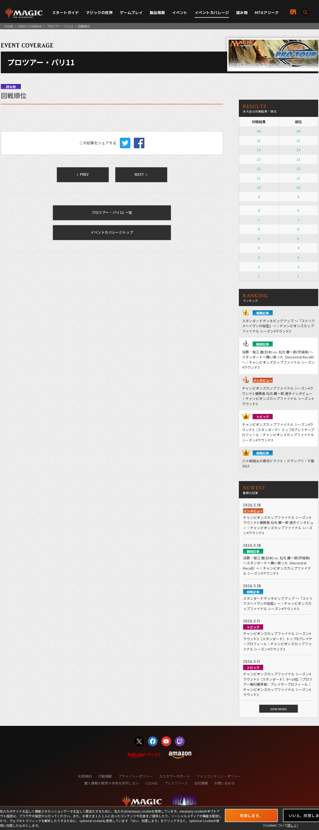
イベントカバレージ (212, 12)
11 (259, 178)
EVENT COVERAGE (30, 26)
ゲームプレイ (131, 12)
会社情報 (201, 783)
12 (259, 168)
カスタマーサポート (174, 776)
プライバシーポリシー (135, 776)
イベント (180, 12)
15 (259, 140)
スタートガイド (65, 12)
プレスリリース (176, 783)
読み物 (242, 12)
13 (259, 159)
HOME (9, 26)
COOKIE (151, 783)
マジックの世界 (99, 12)
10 (259, 187)
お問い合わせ (224, 783)
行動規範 (105, 776)
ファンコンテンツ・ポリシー (218, 776)
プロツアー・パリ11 (60, 26)
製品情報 (157, 12)
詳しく (292, 825)
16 (259, 130)
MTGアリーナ (267, 12)
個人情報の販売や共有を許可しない (111, 783)
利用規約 (85, 776)
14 (259, 149)
